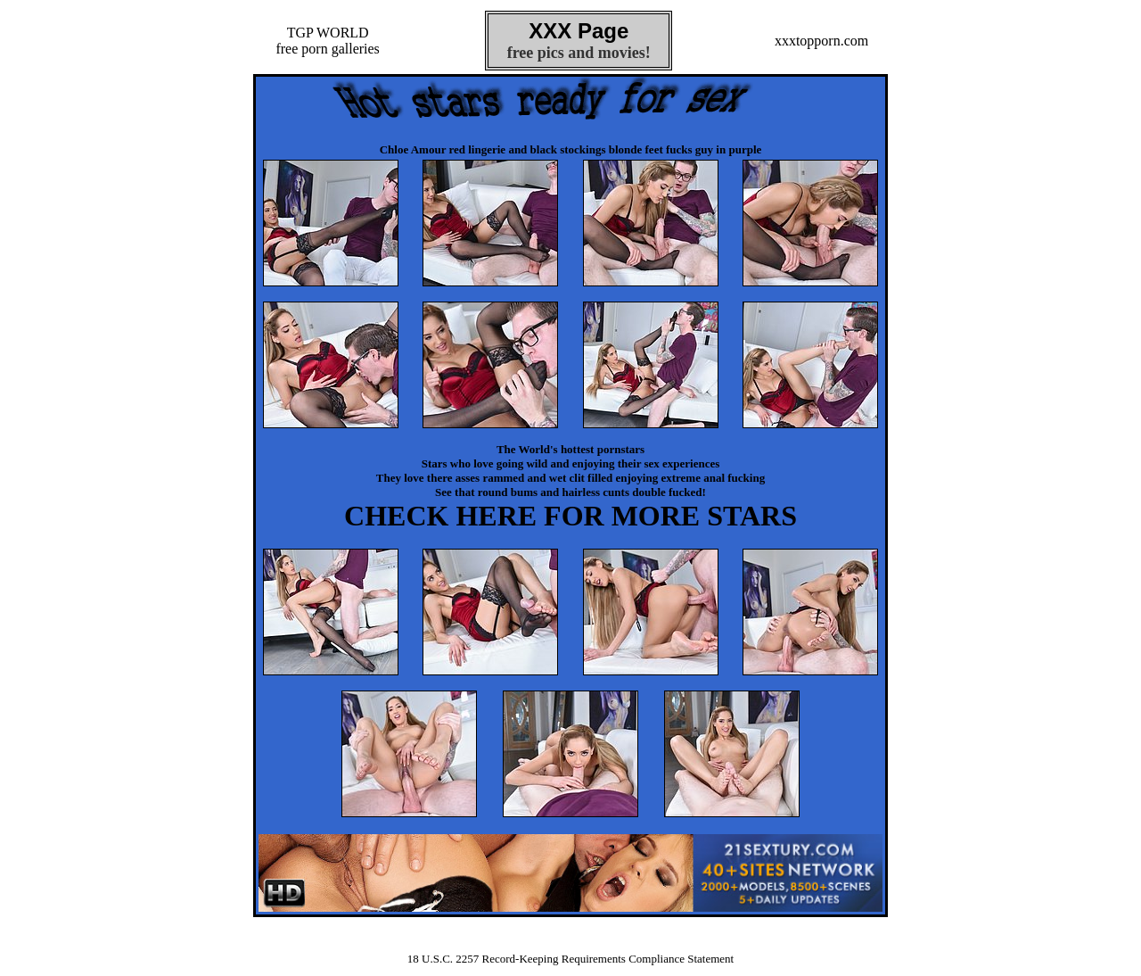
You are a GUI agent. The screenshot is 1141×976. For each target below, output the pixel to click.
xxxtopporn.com (821, 40)
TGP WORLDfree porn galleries (327, 40)
